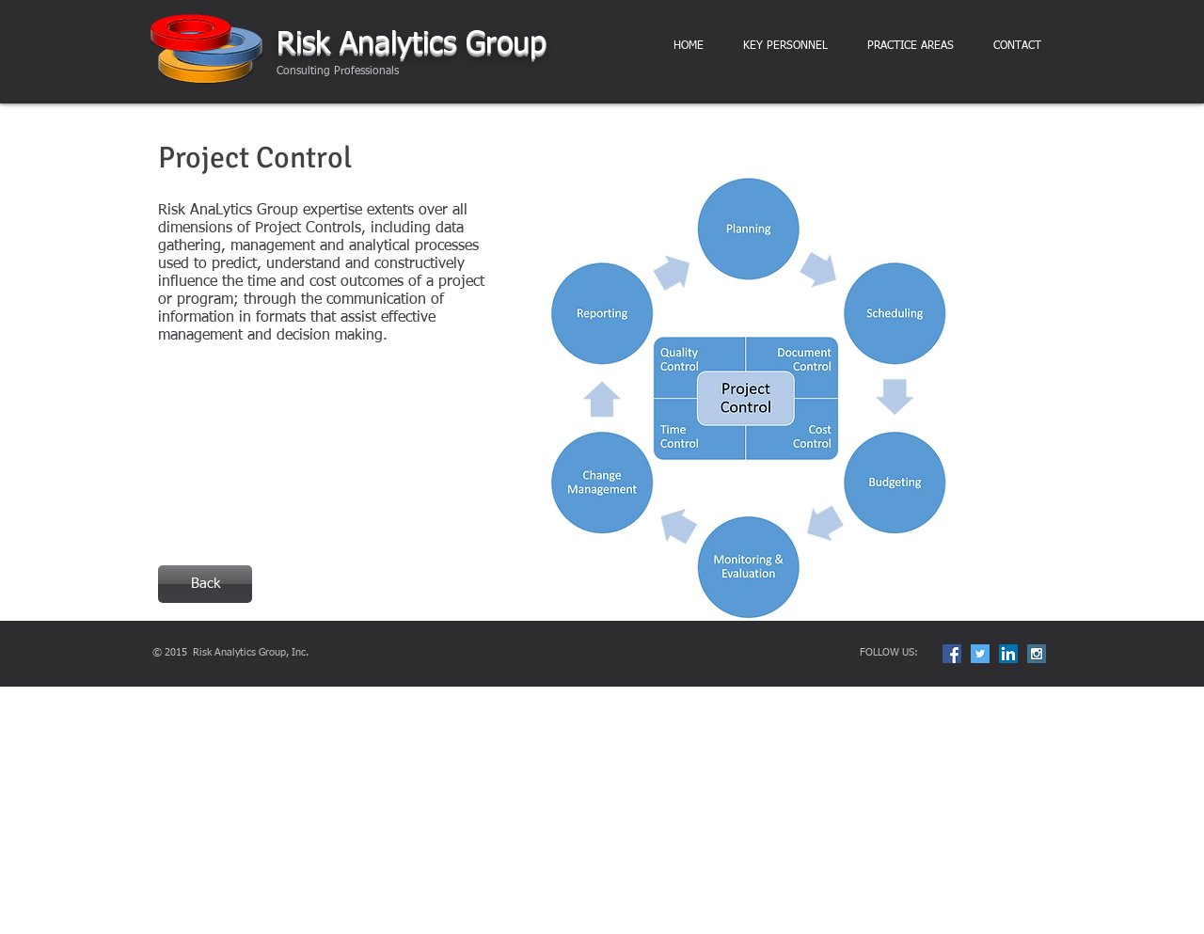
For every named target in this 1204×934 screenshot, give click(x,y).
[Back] (205, 584)
